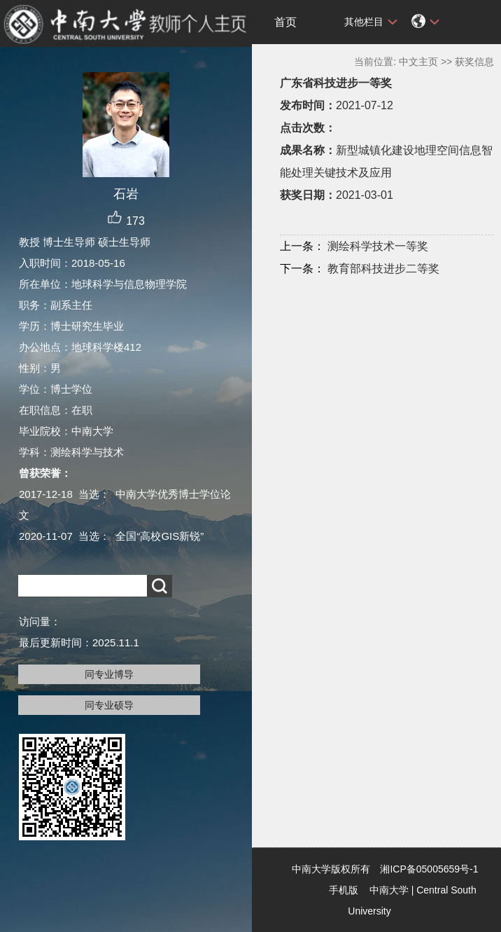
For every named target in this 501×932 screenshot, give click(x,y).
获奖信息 (474, 61)
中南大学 (389, 890)
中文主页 (418, 61)
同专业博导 (109, 674)
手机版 (343, 890)
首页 (285, 22)
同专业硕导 (109, 705)
